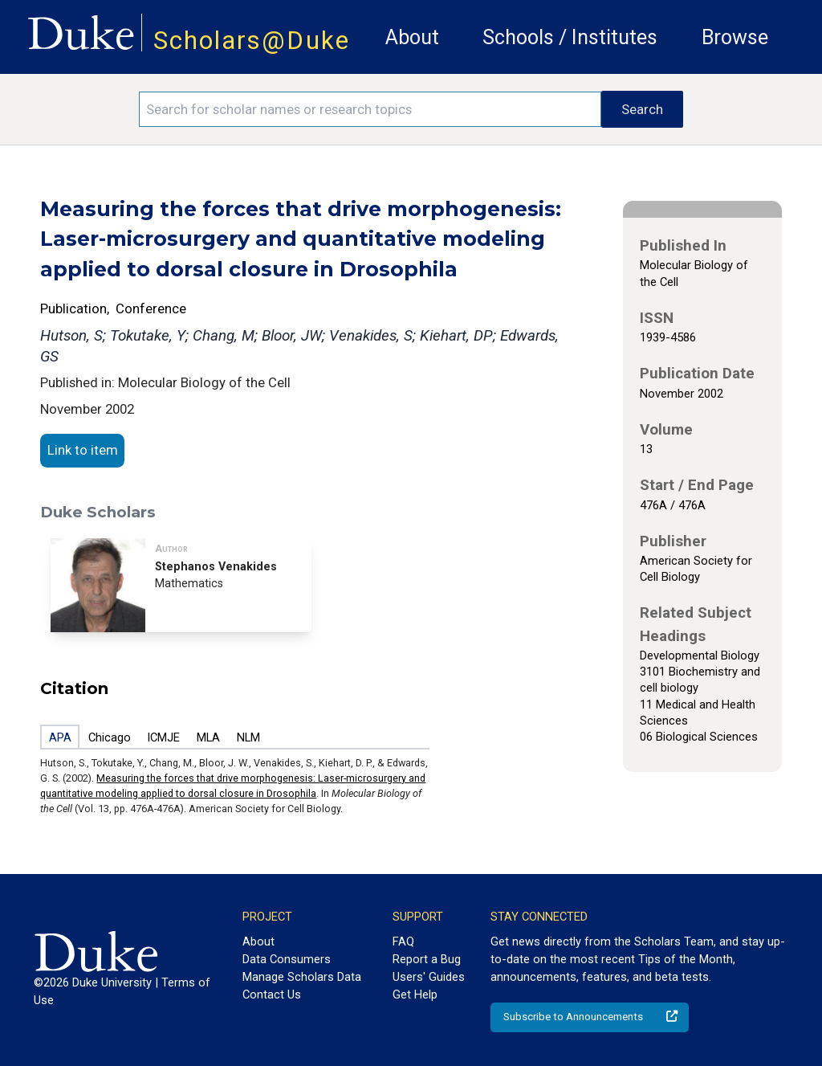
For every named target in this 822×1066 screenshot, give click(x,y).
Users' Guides (429, 977)
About (412, 37)
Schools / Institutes (569, 37)
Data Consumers (286, 959)
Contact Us (271, 994)
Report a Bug (427, 959)
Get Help (415, 994)
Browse (735, 37)
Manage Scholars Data (301, 977)
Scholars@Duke (251, 40)
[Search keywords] (370, 109)
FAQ (403, 941)
